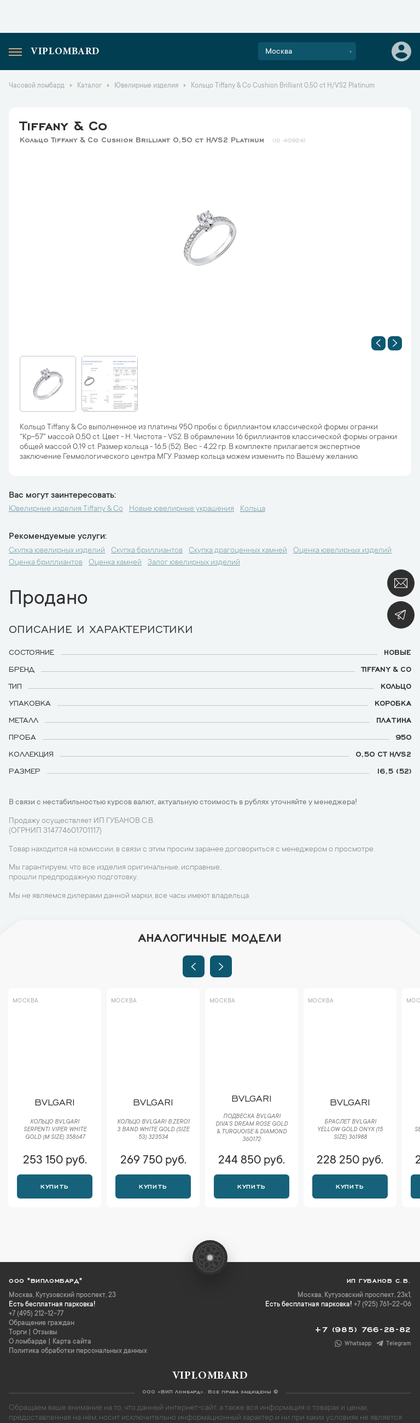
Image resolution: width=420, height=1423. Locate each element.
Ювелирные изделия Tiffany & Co (66, 509)
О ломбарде (27, 1342)
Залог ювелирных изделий (194, 562)
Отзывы (45, 1332)
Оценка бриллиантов (46, 562)
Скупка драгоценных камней (238, 550)
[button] (378, 343)
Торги (18, 1332)
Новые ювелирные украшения (181, 509)
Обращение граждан (41, 1323)
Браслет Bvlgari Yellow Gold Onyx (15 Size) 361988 (350, 1130)
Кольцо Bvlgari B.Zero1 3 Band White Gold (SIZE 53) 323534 (153, 1130)
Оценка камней (115, 562)
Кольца (252, 509)
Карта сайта (71, 1342)
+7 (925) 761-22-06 (382, 1305)
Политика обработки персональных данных (78, 1351)
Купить (54, 1185)
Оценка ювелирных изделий (342, 550)
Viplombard (65, 52)
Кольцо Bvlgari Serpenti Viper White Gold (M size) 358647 (55, 1130)
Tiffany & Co (63, 124)
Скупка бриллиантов (147, 550)
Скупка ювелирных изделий (57, 550)
